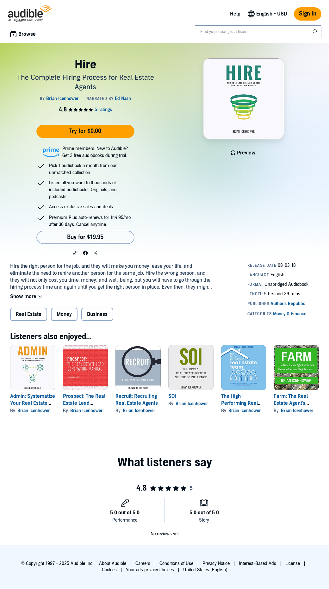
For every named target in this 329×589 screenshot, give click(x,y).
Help (235, 14)
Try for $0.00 (85, 131)
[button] (75, 252)
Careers (142, 563)
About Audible (112, 563)
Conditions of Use (176, 563)
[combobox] (258, 31)
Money (64, 314)
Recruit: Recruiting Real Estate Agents (136, 399)
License (292, 563)
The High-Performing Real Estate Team (239, 403)
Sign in (307, 13)
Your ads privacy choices (150, 570)
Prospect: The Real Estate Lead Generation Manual (84, 403)
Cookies (109, 570)
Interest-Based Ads (257, 563)
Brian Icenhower (33, 410)
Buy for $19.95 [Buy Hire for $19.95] (85, 237)
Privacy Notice (216, 563)
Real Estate (28, 314)
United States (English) (205, 570)
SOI (172, 396)
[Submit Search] (315, 31)
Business (97, 314)
